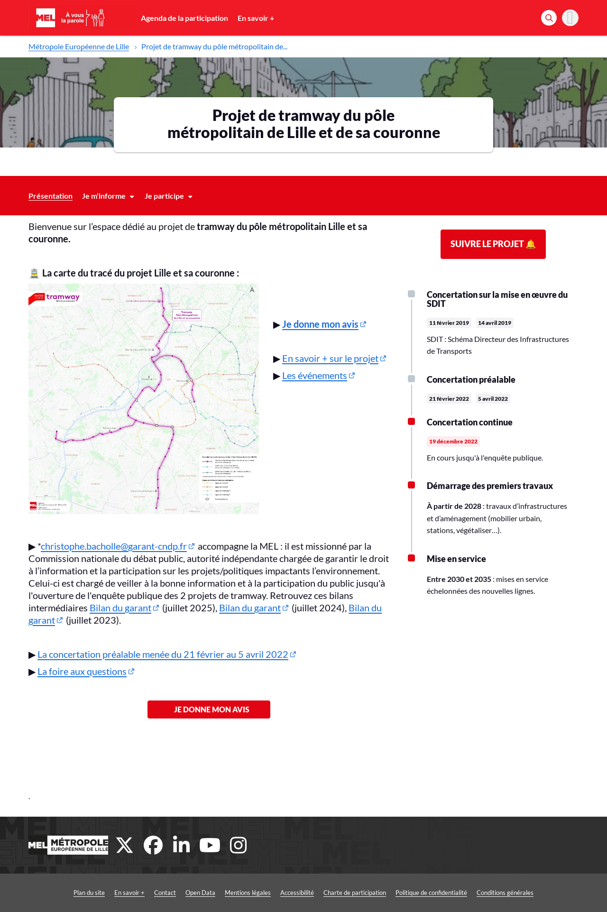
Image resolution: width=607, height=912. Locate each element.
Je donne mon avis (209, 709)
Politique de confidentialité (431, 892)
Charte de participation (354, 892)
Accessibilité (297, 892)
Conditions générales (505, 892)
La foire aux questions (82, 671)
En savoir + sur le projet (330, 358)
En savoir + (256, 17)
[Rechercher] (549, 17)
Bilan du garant (120, 607)
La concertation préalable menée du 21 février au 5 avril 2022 (162, 654)
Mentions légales (248, 892)
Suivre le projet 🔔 (493, 244)
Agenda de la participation (184, 17)
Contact (165, 892)
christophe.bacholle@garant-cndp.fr (114, 546)
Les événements (314, 375)
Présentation (50, 195)
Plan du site (89, 892)
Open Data (200, 892)
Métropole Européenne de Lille (78, 46)
